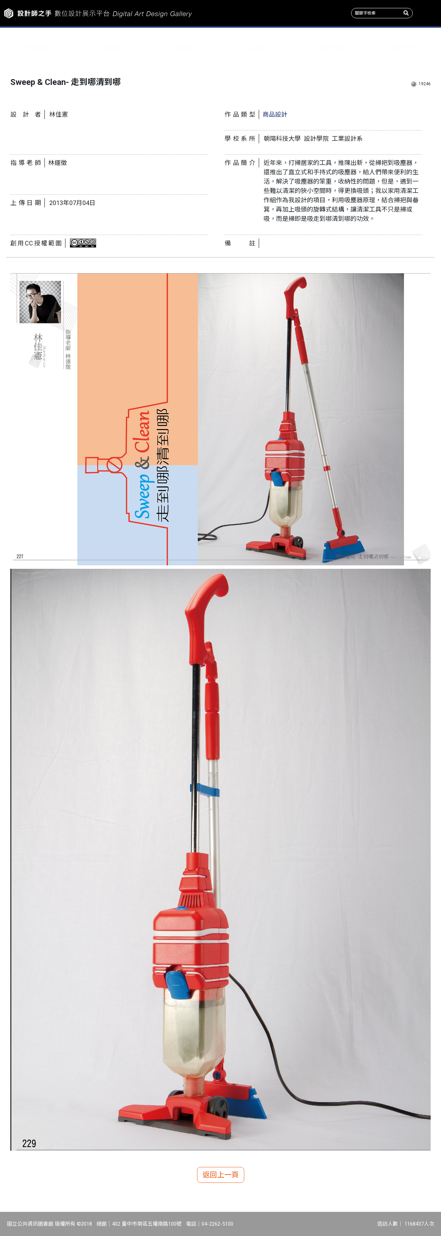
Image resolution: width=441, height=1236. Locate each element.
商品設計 (275, 114)
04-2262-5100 (217, 1224)
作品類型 (257, 48)
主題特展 (110, 48)
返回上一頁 (221, 1175)
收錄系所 (183, 48)
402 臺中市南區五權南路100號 (147, 1224)
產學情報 (330, 48)
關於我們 (404, 48)
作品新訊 (36, 48)
